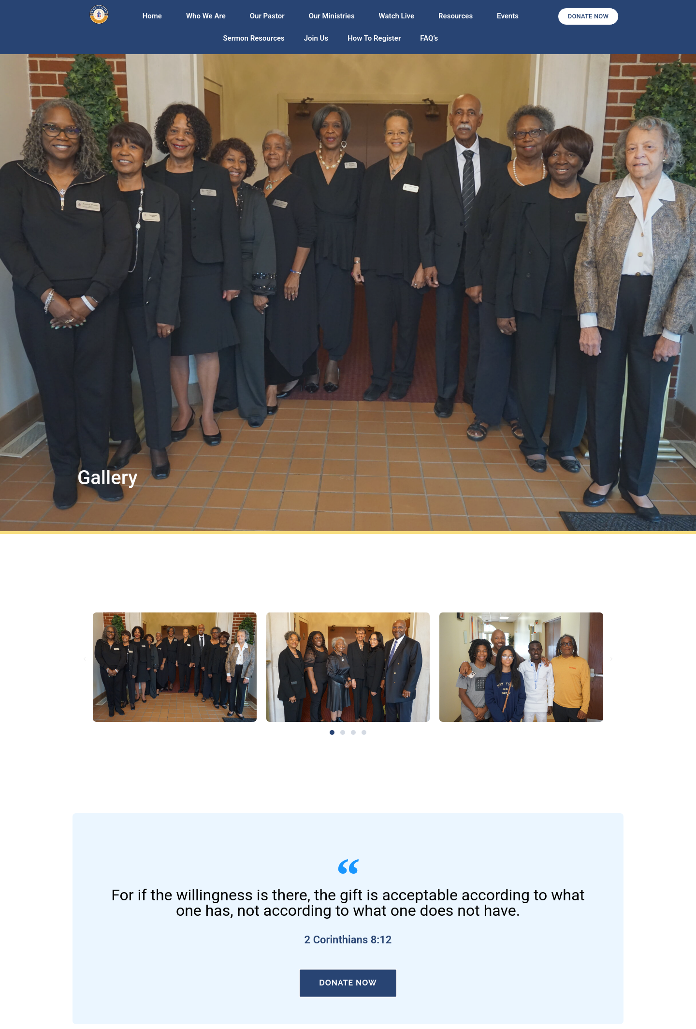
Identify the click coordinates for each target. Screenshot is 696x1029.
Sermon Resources (253, 38)
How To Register (374, 38)
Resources (458, 16)
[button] (84, 658)
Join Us (316, 38)
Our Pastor (270, 16)
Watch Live (399, 16)
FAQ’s (429, 38)
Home (155, 16)
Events (508, 16)
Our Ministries (334, 16)
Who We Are (208, 16)
